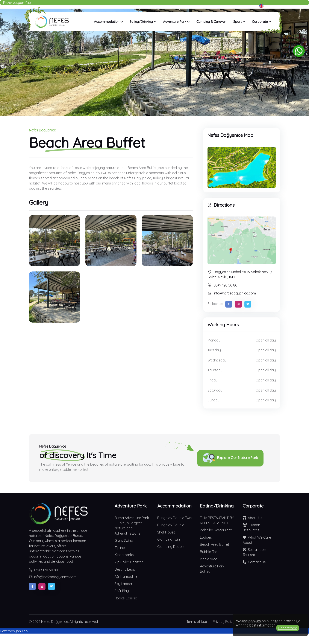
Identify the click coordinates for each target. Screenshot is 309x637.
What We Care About (257, 540)
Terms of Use (196, 621)
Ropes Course (126, 598)
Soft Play (122, 591)
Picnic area (208, 559)
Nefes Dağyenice (54, 621)
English (267, 6)
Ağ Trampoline (126, 576)
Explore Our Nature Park (230, 458)
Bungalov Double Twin (174, 518)
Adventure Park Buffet (212, 568)
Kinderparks (124, 555)
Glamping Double (170, 546)
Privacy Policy (224, 621)
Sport (237, 22)
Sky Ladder (123, 584)
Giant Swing (124, 540)
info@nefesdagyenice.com (232, 293)
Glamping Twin (168, 539)
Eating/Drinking (141, 22)
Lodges (206, 537)
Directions (221, 205)
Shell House (166, 532)
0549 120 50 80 (222, 285)
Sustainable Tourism (254, 552)
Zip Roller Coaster (129, 562)
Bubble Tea (208, 552)
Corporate (260, 22)
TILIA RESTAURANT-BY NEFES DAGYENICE (217, 520)
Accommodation (106, 22)
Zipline (120, 548)
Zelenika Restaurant (216, 530)
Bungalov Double (170, 525)
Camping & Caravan (211, 22)
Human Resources (251, 527)
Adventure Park (174, 22)
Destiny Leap (125, 569)
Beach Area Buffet (214, 544)
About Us (252, 517)
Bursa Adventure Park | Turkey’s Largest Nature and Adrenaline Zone (132, 525)
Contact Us (254, 562)
